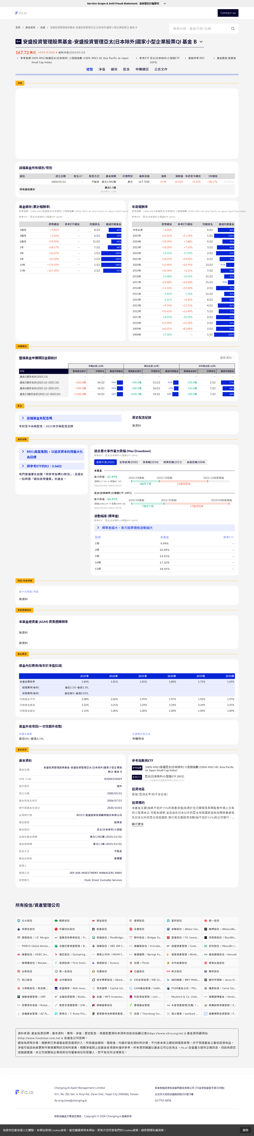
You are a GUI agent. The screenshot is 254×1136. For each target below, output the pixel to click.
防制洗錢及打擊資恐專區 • (68, 1116)
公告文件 (161, 69)
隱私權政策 (157, 1130)
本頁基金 (229, 181)
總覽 (89, 69)
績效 (114, 69)
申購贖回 (142, 69)
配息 (126, 69)
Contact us (228, 13)
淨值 (102, 69)
